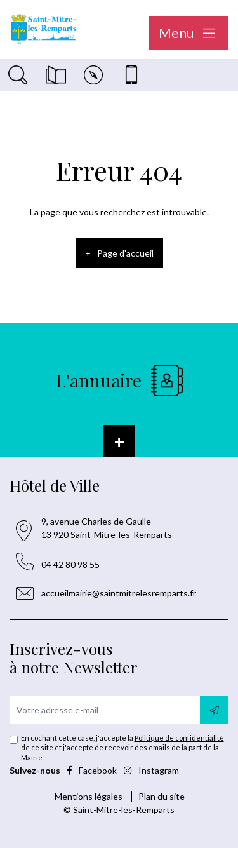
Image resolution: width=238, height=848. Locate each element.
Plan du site (161, 796)
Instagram (151, 770)
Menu (188, 33)
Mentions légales (88, 796)
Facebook (93, 770)
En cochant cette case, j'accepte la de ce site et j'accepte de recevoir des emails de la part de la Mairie (122, 748)
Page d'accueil (125, 253)
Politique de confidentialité (179, 738)
